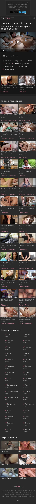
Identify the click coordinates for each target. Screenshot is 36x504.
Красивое (4, 231)
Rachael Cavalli (22, 66)
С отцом (6, 63)
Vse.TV (18, 486)
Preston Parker (8, 66)
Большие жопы (24, 286)
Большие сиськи (24, 120)
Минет (11, 139)
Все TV (7, 18)
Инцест (29, 60)
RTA (18, 500)
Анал (21, 305)
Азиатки (3, 139)
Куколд (12, 268)
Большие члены (24, 212)
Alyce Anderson (8, 69)
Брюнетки (18, 60)
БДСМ (21, 268)
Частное (4, 91)
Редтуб (15, 63)
